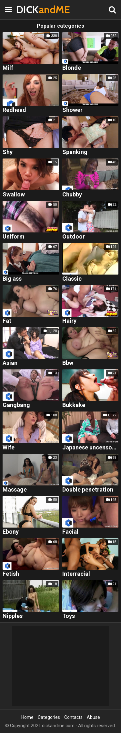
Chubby (72, 195)
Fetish (11, 574)
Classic (72, 279)
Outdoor (73, 237)
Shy (8, 152)
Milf (8, 68)
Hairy (69, 321)
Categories (49, 717)
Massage (15, 490)
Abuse (93, 717)
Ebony (11, 532)
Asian (10, 363)
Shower (72, 110)
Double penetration (87, 490)
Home (27, 717)
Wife (9, 448)
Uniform (14, 237)
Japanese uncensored (90, 448)
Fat (7, 321)
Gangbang (16, 405)
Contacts (73, 717)
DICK (32, 9)
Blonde (71, 68)
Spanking (74, 152)
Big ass (12, 279)
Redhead (14, 110)
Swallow (14, 195)
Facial (70, 532)
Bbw (67, 363)
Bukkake (73, 405)
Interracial (76, 574)
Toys (68, 616)
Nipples (13, 616)
